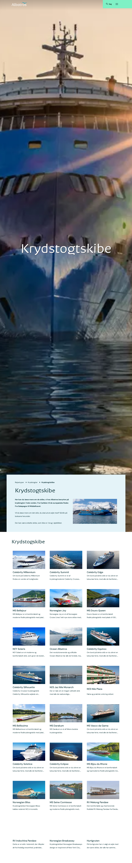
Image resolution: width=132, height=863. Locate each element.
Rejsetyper (19, 482)
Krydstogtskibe (48, 482)
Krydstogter (33, 482)
